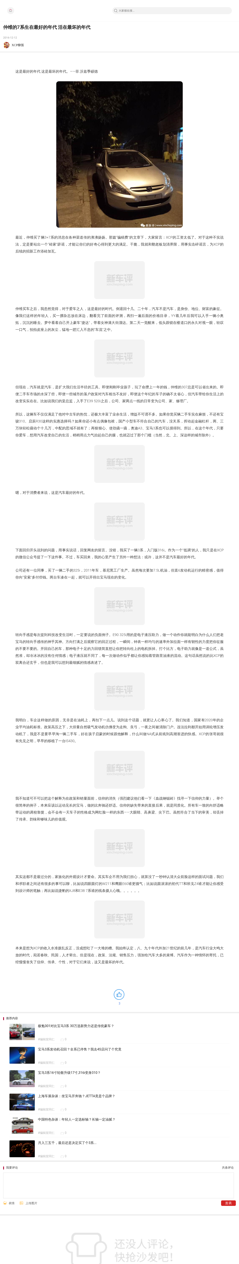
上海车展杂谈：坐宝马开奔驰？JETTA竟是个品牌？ (76, 1096)
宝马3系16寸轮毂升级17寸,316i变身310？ (69, 1073)
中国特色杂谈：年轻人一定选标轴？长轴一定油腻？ (76, 1119)
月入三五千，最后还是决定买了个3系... (67, 1143)
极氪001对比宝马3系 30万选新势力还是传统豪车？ (76, 1026)
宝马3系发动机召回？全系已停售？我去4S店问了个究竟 (79, 1049)
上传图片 (31, 1203)
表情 (12, 1203)
